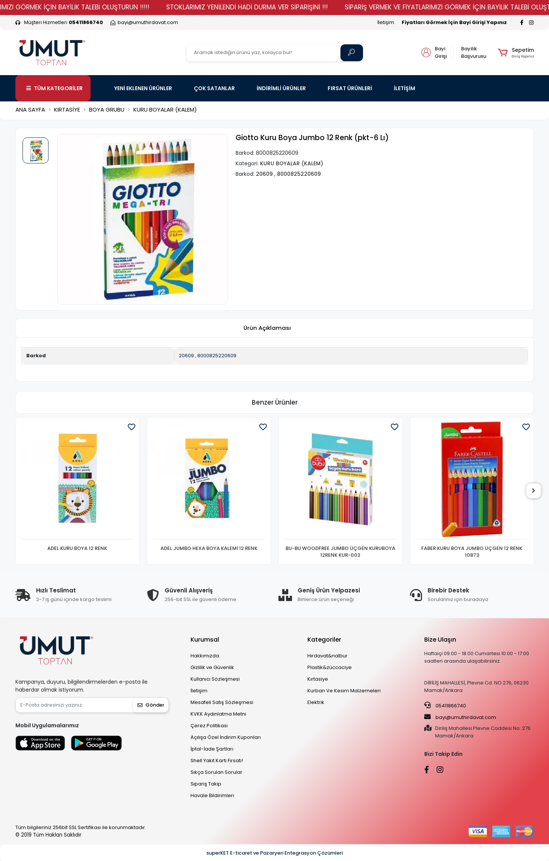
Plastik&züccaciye (329, 667)
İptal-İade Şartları (212, 748)
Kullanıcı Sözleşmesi (215, 679)
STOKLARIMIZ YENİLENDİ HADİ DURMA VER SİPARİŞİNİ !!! (271, 7)
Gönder (151, 704)
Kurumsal (205, 639)
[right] (534, 491)
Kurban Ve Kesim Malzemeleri (344, 690)
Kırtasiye (317, 679)
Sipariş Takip (206, 783)
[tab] (267, 328)
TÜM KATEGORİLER (54, 88)
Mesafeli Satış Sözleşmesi (222, 702)
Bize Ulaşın (440, 639)
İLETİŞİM (404, 88)
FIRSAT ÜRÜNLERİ (350, 88)
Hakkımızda (205, 655)
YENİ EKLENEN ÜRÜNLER (143, 88)
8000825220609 (216, 355)
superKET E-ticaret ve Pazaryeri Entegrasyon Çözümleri (274, 852)
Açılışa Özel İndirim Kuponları (226, 737)
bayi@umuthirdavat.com (460, 717)
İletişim (385, 22)
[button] (516, 52)
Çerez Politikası (209, 725)
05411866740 (445, 705)
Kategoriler (324, 639)
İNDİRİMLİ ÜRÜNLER (281, 88)
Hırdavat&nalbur (327, 655)
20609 (186, 355)
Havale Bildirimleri (212, 795)
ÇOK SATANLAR (214, 88)
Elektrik (315, 702)
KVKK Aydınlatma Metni (218, 714)
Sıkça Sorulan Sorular (216, 772)
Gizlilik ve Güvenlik (212, 667)
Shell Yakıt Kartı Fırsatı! (217, 760)
